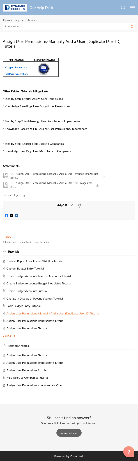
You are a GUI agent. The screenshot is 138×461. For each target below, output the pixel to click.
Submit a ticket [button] (69, 433)
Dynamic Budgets (13, 20)
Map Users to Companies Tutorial (27, 377)
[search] (69, 26)
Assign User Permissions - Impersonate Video (34, 385)
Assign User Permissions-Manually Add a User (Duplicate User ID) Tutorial (52, 313)
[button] (123, 7)
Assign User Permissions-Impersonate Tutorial (35, 320)
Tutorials (32, 20)
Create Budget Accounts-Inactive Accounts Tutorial (38, 276)
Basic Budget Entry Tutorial (23, 305)
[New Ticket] (69, 433)
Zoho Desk (77, 456)
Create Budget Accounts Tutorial (26, 291)
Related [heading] (18, 345)
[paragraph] (69, 107)
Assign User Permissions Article (26, 370)
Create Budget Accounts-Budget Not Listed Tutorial (38, 283)
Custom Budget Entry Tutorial (25, 268)
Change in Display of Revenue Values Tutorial (34, 298)
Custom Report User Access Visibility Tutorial (34, 261)
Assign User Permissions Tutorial (26, 328)
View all (9, 335)
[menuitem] (123, 7)
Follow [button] (8, 237)
